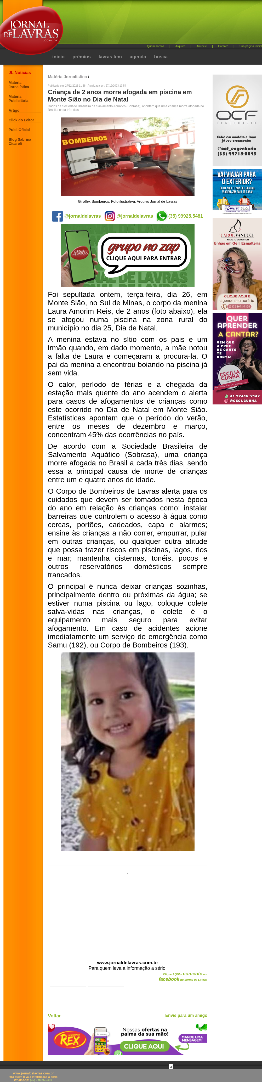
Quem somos (155, 46)
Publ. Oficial (19, 130)
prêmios (81, 56)
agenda (138, 56)
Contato (223, 46)
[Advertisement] (111, 40)
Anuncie (201, 46)
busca (161, 56)
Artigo (14, 110)
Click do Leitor (21, 120)
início (58, 56)
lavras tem (110, 56)
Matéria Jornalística (19, 85)
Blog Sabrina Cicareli (20, 141)
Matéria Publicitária (18, 98)
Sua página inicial (251, 46)
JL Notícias (20, 72)
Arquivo (180, 46)
